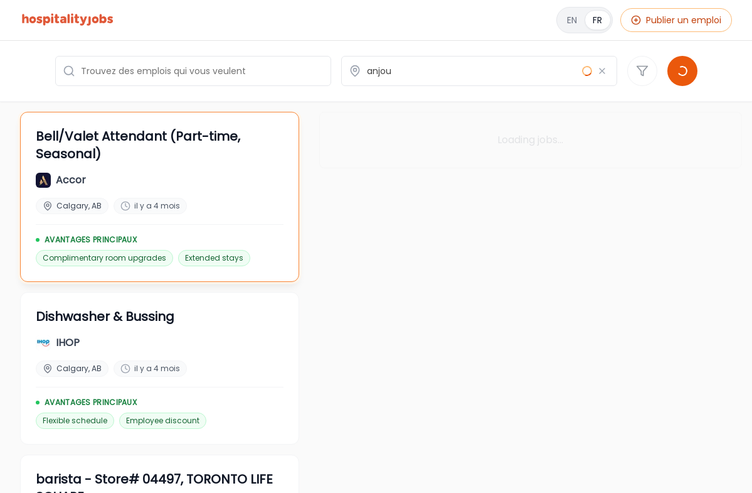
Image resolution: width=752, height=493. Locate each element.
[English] (584, 20)
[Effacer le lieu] (602, 71)
